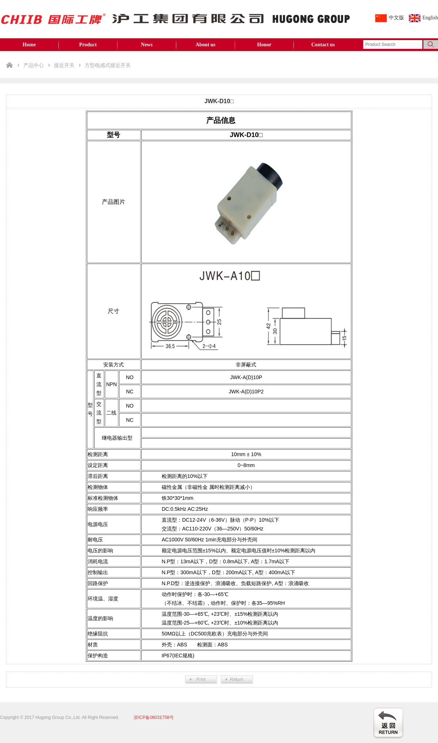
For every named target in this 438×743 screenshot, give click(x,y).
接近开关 (64, 65)
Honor (264, 44)
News (147, 44)
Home (29, 44)
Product (88, 44)
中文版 (396, 17)
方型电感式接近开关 (108, 65)
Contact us (323, 44)
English (430, 17)
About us (205, 44)
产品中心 (33, 65)
